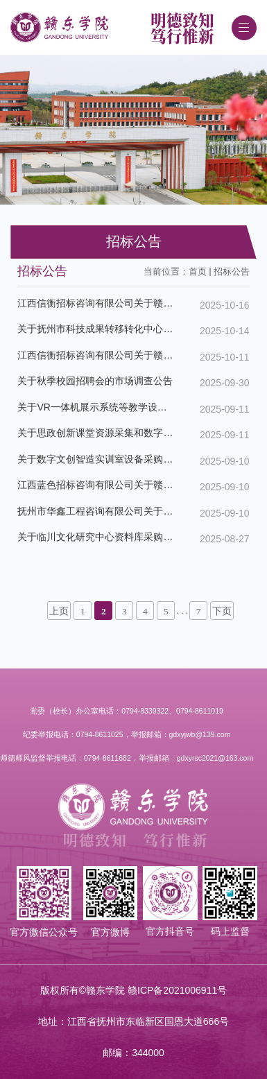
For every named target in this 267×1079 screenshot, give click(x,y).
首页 (198, 271)
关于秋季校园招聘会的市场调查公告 (95, 380)
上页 (59, 611)
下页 (222, 611)
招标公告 (232, 271)
